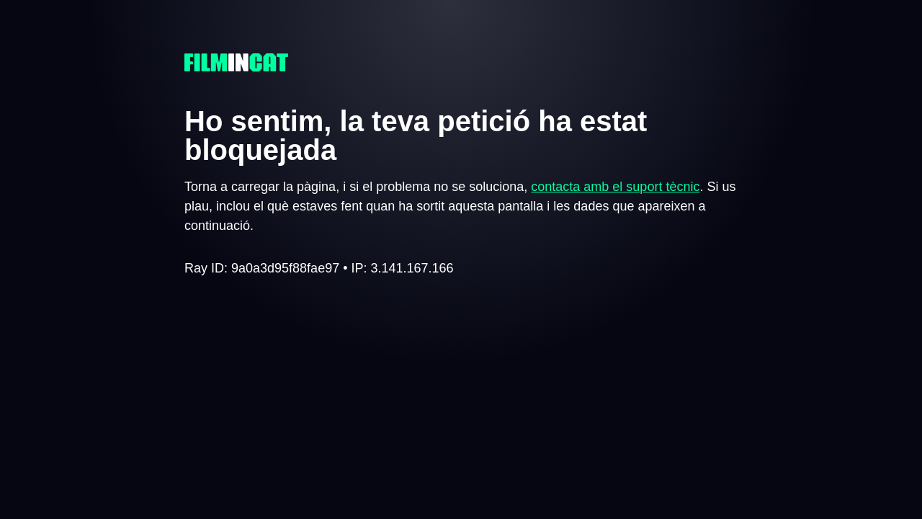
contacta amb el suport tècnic (615, 186)
